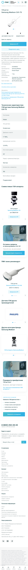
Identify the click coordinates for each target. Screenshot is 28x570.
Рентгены (3, 474)
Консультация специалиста (14, 253)
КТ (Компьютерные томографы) (9, 479)
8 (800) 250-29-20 (9, 425)
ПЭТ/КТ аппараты (5, 486)
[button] (13, 29)
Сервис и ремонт (5, 498)
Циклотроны (4, 488)
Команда (3, 453)
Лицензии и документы (7, 465)
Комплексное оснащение (7, 496)
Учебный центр (5, 500)
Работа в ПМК (4, 464)
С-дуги (3, 481)
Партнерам (4, 462)
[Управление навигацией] (26, 2)
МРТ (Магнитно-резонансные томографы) (11, 477)
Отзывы (3, 454)
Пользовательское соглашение (9, 514)
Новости (3, 458)
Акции (3, 506)
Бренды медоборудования (7, 510)
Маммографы (4, 475)
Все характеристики (6, 83)
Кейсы (3, 456)
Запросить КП (14, 44)
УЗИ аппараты (4, 472)
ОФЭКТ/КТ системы (6, 485)
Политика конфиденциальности (9, 512)
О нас (2, 451)
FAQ (2, 508)
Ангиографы (4, 483)
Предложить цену (14, 49)
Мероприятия (4, 460)
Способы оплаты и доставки (8, 86)
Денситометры (5, 490)
